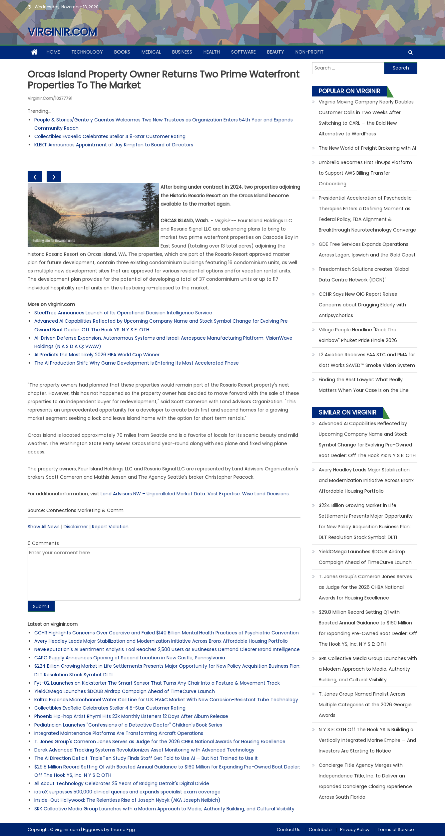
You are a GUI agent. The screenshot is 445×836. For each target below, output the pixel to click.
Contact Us (288, 829)
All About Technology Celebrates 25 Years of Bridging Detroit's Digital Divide (121, 783)
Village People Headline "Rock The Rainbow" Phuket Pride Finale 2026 (358, 335)
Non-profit (309, 52)
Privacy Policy (354, 829)
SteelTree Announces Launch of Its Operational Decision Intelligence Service (123, 312)
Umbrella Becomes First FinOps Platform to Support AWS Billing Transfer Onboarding (365, 173)
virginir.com (62, 31)
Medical (151, 52)
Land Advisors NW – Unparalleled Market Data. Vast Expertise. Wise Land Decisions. (195, 493)
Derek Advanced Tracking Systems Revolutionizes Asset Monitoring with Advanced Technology (144, 750)
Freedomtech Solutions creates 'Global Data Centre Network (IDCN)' (364, 274)
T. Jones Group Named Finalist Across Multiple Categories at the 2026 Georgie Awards (365, 705)
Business (182, 52)
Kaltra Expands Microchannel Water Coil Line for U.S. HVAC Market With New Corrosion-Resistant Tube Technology (166, 699)
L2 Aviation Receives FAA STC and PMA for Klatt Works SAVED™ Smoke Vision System (367, 360)
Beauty (275, 52)
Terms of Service (396, 829)
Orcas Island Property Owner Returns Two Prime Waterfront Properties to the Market (163, 80)
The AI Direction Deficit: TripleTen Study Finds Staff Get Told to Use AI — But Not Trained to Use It (146, 758)
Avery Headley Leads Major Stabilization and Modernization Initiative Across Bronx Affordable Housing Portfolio (161, 641)
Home (53, 52)
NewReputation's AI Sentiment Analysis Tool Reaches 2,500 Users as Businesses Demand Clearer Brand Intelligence (167, 649)
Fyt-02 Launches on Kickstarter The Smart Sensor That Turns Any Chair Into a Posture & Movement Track (157, 683)
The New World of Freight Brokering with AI (367, 148)
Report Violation (110, 526)
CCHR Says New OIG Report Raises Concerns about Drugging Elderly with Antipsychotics (362, 305)
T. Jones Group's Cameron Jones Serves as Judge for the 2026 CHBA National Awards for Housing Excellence (159, 741)
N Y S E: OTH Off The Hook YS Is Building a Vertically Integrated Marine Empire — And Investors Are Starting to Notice (367, 740)
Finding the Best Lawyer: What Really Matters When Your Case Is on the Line (364, 385)
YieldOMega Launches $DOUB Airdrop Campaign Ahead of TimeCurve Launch (124, 691)
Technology (87, 52)
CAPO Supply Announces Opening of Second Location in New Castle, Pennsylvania (129, 657)
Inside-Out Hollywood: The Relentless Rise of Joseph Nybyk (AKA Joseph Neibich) (127, 800)
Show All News (44, 526)
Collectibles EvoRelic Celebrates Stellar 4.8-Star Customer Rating (110, 136)
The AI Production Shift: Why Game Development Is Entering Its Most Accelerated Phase (136, 363)
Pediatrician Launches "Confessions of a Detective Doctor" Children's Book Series (128, 725)
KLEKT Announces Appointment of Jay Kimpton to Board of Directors (113, 144)
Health (212, 52)
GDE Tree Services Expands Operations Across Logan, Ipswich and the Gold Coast (367, 249)
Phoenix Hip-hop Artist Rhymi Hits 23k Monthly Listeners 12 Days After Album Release (131, 716)
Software (243, 52)
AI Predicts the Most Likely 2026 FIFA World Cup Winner (97, 354)
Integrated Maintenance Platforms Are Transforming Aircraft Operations (118, 733)
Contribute (320, 829)
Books (122, 52)
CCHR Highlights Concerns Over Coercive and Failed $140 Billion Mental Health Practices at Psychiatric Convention (166, 632)
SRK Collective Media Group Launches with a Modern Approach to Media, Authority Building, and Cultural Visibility (164, 808)
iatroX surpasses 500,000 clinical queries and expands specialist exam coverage (127, 791)
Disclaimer (76, 526)
